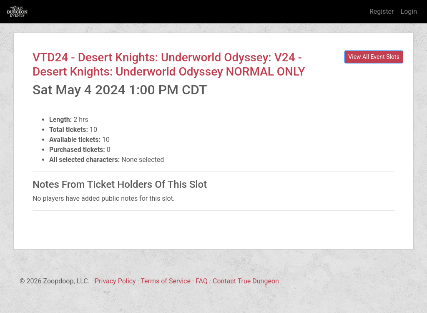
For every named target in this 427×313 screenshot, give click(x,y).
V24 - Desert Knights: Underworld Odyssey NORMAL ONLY (169, 64)
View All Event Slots (373, 56)
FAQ (202, 281)
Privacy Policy (115, 281)
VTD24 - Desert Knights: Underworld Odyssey (150, 57)
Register (381, 11)
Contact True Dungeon (246, 281)
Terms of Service (166, 281)
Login (409, 11)
